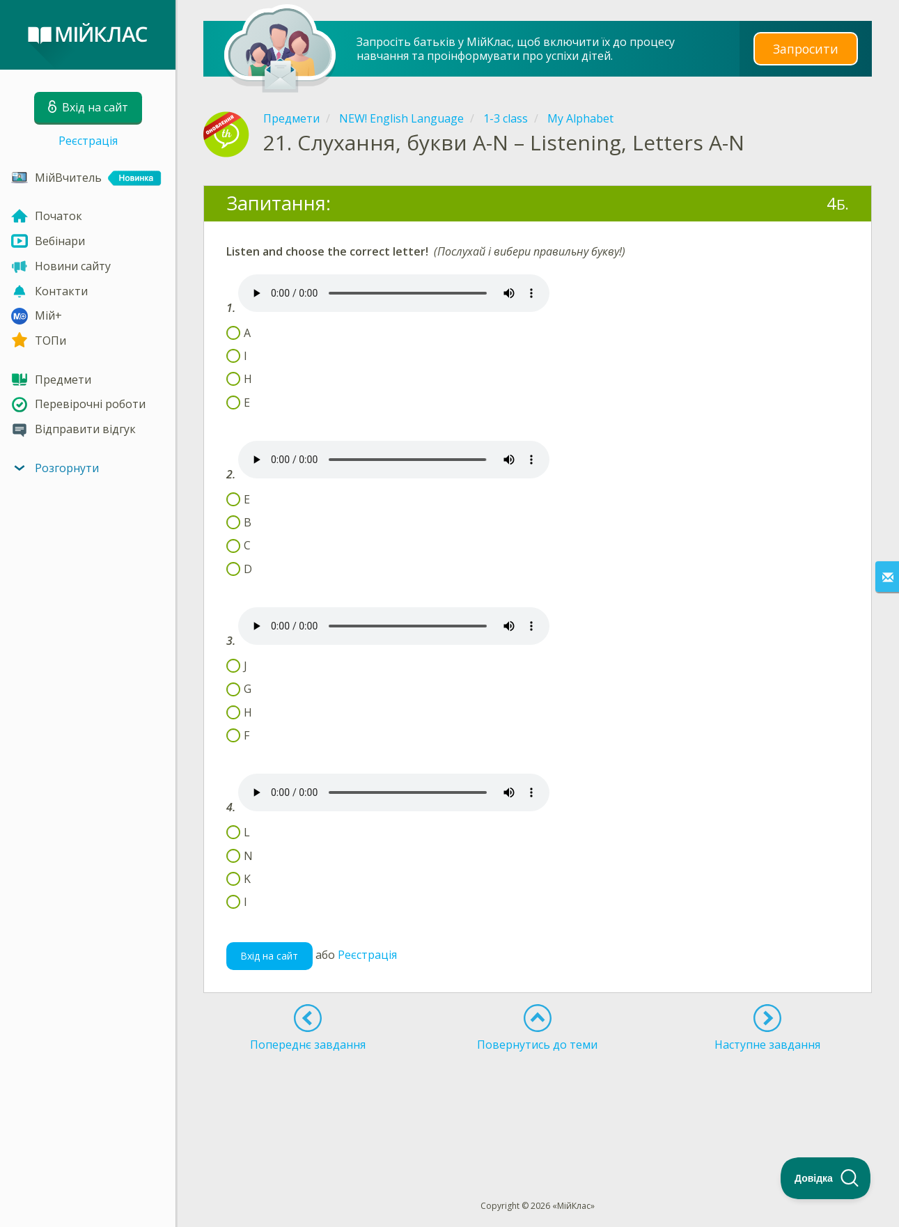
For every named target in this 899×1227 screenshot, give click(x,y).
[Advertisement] (537, 1100)
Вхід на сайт (269, 955)
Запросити (806, 48)
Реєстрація (88, 141)
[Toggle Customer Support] (826, 1178)
